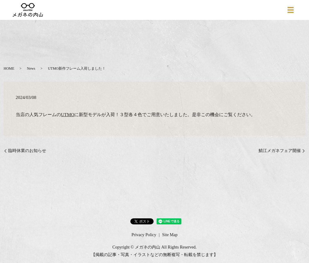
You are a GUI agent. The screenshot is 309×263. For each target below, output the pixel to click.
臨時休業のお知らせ (27, 150)
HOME (9, 68)
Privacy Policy (144, 235)
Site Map (169, 235)
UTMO (67, 114)
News (31, 68)
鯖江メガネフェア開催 (280, 150)
